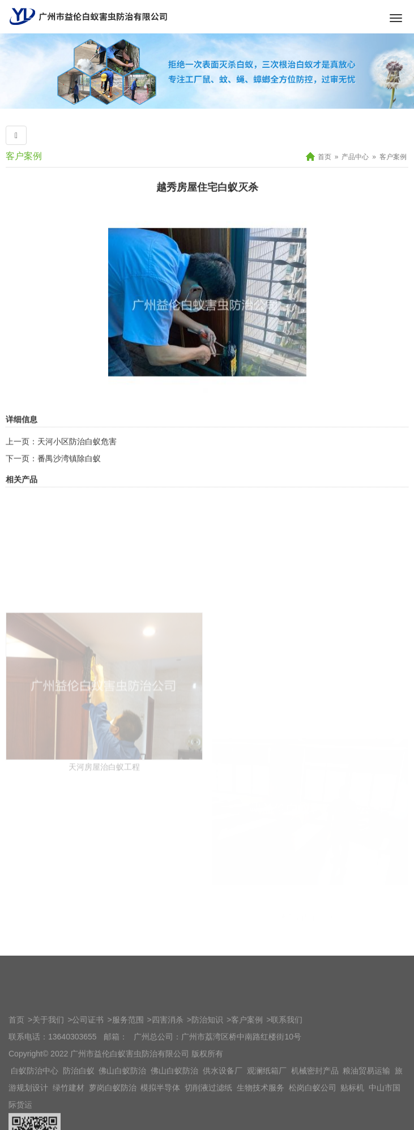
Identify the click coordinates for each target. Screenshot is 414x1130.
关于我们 (48, 1059)
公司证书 (88, 1059)
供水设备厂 (222, 1110)
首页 (324, 157)
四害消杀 (167, 1059)
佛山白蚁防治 (122, 1110)
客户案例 (393, 157)
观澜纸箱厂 (267, 1110)
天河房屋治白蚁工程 (104, 839)
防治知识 (207, 1059)
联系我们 (286, 1059)
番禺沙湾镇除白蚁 (69, 484)
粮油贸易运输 (366, 1110)
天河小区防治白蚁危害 (77, 467)
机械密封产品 (315, 1110)
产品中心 (355, 157)
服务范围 (128, 1059)
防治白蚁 (79, 1110)
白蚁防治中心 (34, 1110)
